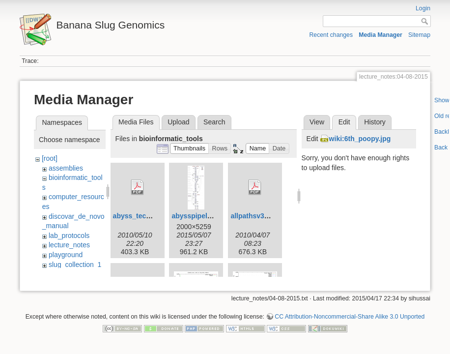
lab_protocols (69, 235)
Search (214, 122)
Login (423, 8)
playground (66, 255)
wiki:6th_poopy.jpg (360, 139)
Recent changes (331, 34)
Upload (178, 122)
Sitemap (419, 34)
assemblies (66, 168)
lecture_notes (69, 245)
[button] (189, 148)
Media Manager (380, 34)
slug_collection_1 (75, 264)
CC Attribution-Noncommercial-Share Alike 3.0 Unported (349, 314)
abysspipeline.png (201, 216)
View (316, 122)
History (375, 122)
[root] (49, 158)
